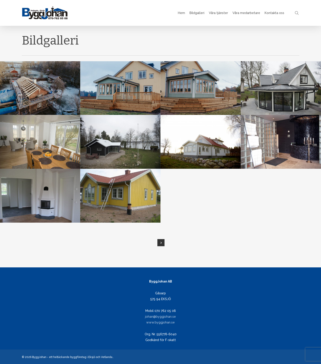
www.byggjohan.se (160, 322)
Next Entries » (161, 242)
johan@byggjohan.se (160, 316)
